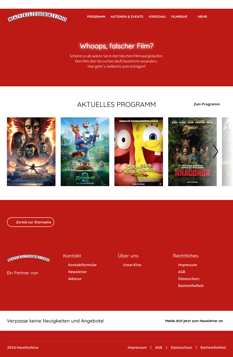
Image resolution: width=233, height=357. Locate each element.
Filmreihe (182, 17)
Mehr (205, 17)
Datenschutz (181, 347)
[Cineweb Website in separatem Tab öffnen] (22, 278)
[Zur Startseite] (37, 16)
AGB (158, 347)
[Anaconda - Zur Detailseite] (192, 151)
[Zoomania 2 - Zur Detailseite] (85, 151)
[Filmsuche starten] (221, 16)
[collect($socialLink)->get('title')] (7, 4)
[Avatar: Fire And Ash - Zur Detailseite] (31, 151)
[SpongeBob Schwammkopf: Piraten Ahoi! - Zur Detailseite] (138, 151)
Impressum (137, 347)
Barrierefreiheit (213, 347)
